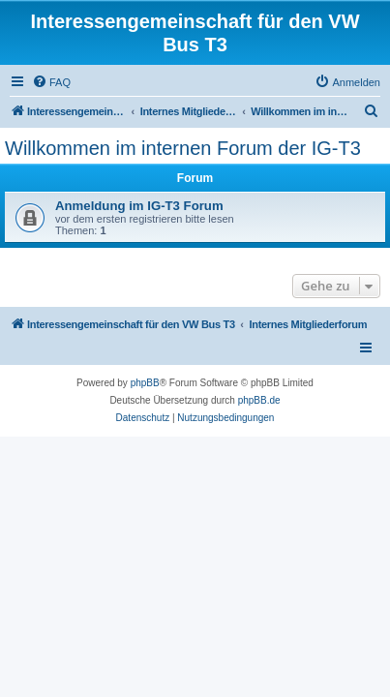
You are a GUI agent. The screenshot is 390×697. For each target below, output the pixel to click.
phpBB (145, 383)
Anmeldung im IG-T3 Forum (139, 205)
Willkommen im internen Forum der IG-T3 (183, 148)
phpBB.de (259, 400)
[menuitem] (51, 82)
